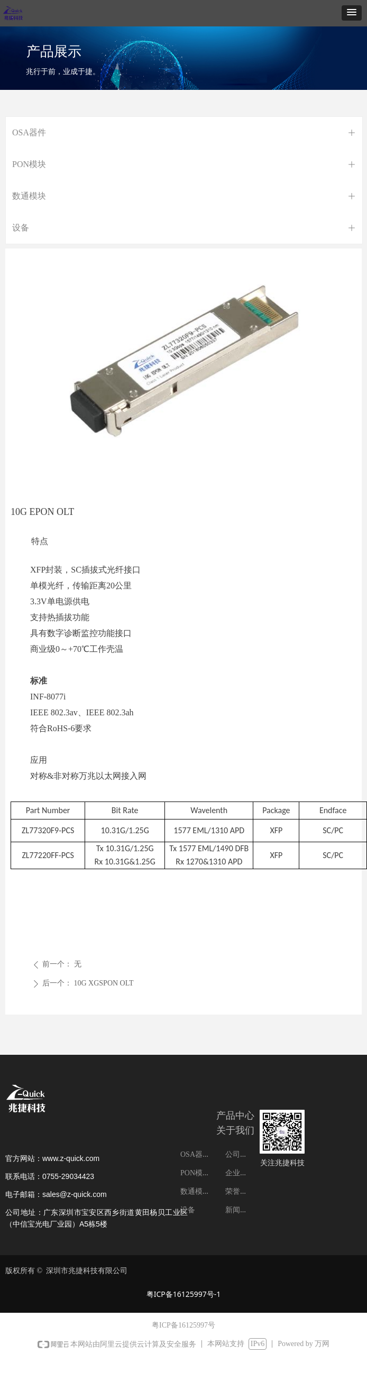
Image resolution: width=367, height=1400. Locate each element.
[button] (352, 13)
